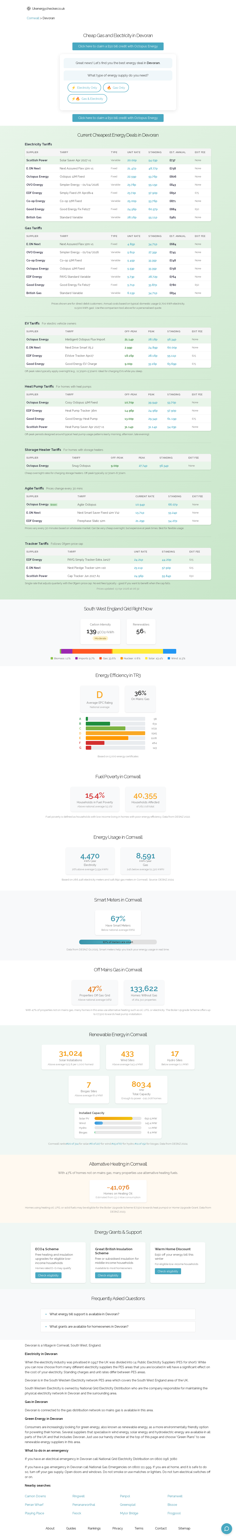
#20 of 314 (72, 1144)
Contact (161, 1528)
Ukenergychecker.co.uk (46, 8)
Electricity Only (85, 88)
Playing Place (34, 1514)
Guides (71, 1528)
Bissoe (172, 1505)
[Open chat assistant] (226, 1528)
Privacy (117, 1528)
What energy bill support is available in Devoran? (84, 1315)
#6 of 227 (94, 1144)
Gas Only (118, 88)
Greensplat (128, 1505)
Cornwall (33, 18)
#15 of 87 (116, 1144)
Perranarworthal (83, 1505)
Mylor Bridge (129, 1514)
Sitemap (184, 1528)
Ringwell (78, 1497)
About (50, 1528)
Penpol (125, 1497)
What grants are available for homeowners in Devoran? (88, 1327)
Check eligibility (48, 1276)
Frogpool (174, 1514)
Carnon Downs (35, 1497)
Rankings (94, 1528)
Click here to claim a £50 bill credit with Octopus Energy (118, 46)
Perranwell (174, 1497)
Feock (76, 1514)
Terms (138, 1528)
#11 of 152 (140, 1144)
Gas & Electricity (88, 99)
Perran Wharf (34, 1505)
